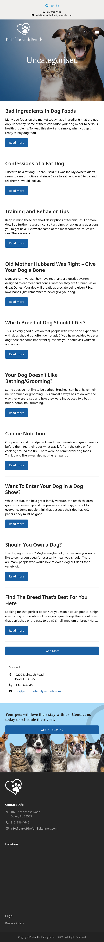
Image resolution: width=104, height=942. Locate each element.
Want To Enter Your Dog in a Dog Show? (44, 489)
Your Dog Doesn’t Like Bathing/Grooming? (31, 378)
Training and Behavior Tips (37, 211)
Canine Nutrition (25, 433)
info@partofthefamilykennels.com (54, 15)
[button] (97, 32)
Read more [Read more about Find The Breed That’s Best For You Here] (16, 630)
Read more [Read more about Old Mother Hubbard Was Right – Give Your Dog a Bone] (16, 302)
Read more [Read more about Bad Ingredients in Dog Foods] (16, 143)
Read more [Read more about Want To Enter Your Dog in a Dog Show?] (16, 524)
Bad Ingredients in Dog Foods (40, 111)
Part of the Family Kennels (43, 937)
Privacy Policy (14, 923)
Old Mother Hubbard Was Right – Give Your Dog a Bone (50, 267)
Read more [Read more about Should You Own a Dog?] (16, 576)
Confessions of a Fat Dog (34, 163)
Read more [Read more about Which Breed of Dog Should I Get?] (16, 354)
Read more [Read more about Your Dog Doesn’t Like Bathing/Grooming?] (16, 413)
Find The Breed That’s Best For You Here (46, 600)
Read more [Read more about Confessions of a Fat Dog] (16, 191)
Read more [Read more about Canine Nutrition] (16, 465)
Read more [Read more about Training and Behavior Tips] (16, 243)
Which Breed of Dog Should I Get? (45, 322)
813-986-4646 (54, 11)
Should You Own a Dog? (33, 544)
